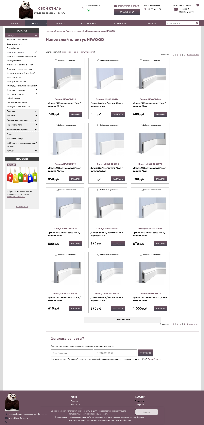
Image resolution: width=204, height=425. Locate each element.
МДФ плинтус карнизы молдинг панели (21, 144)
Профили (11, 111)
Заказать (75, 114)
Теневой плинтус (14, 48)
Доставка (60, 23)
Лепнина (11, 115)
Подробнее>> (154, 359)
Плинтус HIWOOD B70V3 (150, 228)
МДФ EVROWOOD (14, 77)
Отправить (145, 353)
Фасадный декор (15, 138)
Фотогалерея (88, 23)
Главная (14, 23)
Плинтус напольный (16, 52)
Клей (9, 133)
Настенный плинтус (15, 94)
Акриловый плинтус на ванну (20, 64)
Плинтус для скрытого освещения (21, 85)
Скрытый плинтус (14, 44)
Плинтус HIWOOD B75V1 (65, 293)
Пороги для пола (14, 124)
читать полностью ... (16, 196)
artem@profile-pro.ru (128, 5)
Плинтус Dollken (14, 60)
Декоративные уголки (17, 120)
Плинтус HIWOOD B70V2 (107, 228)
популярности (87, 51)
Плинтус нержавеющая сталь (19, 69)
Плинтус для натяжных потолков (21, 56)
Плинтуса (11, 35)
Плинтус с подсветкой (16, 81)
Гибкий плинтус (14, 98)
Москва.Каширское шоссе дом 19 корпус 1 (29, 414)
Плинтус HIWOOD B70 (65, 164)
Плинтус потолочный (16, 90)
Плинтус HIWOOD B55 (65, 99)
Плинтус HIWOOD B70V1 (150, 164)
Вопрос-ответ (121, 23)
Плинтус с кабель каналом (18, 106)
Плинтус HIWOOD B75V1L (107, 293)
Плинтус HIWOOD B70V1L (65, 228)
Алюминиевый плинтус (17, 39)
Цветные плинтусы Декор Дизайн (21, 73)
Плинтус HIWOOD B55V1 (107, 99)
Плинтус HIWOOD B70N (107, 164)
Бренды (10, 150)
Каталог (36, 23)
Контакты (150, 23)
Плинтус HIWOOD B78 (150, 293)
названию (66, 51)
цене (76, 51)
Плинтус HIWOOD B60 (150, 99)
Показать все (193, 54)
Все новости (22, 206)
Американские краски (17, 129)
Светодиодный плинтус (17, 102)
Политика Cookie (122, 419)
